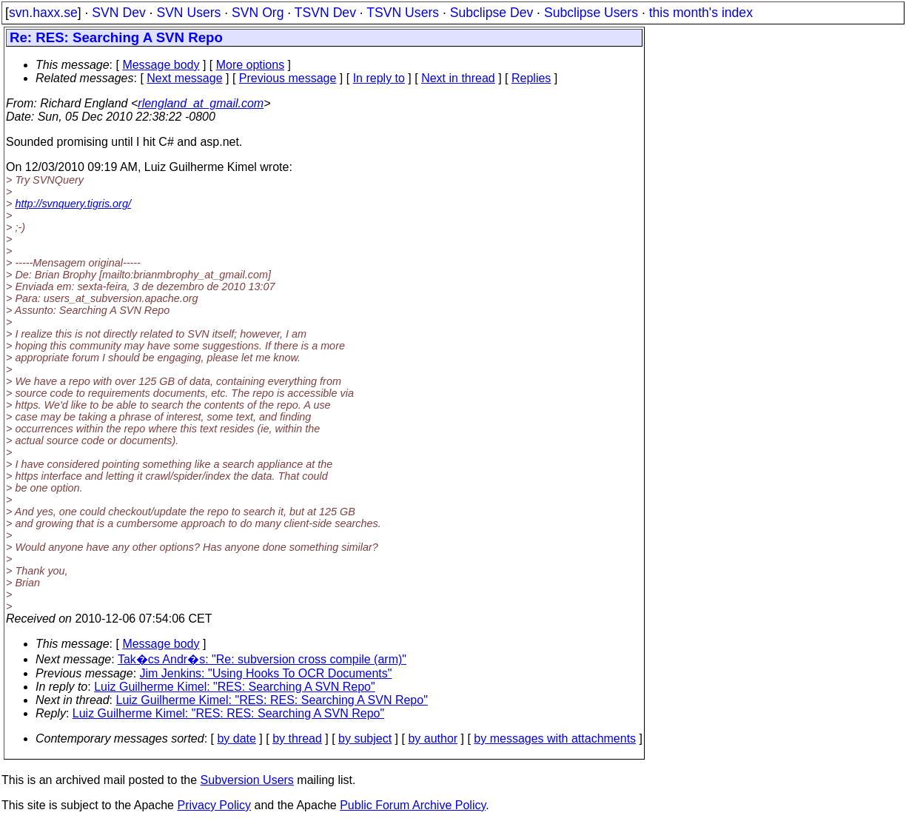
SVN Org (257, 12)
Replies (531, 78)
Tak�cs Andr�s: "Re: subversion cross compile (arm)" (262, 659)
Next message (184, 78)
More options (250, 64)
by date (236, 738)
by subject (365, 738)
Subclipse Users (591, 12)
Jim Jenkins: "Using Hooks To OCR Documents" (266, 673)
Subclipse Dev (491, 12)
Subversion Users (247, 780)
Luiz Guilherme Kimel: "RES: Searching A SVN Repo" (234, 686)
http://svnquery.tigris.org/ (73, 204)
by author (432, 738)
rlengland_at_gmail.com (201, 103)
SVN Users (188, 12)
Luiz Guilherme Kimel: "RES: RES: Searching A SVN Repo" (272, 700)
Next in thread (458, 78)
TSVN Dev (325, 12)
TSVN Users (402, 12)
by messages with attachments (555, 738)
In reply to (379, 78)
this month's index (701, 12)
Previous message (288, 78)
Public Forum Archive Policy (413, 805)
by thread (297, 738)
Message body (160, 64)
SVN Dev (118, 12)
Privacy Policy (214, 805)
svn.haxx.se (43, 12)
